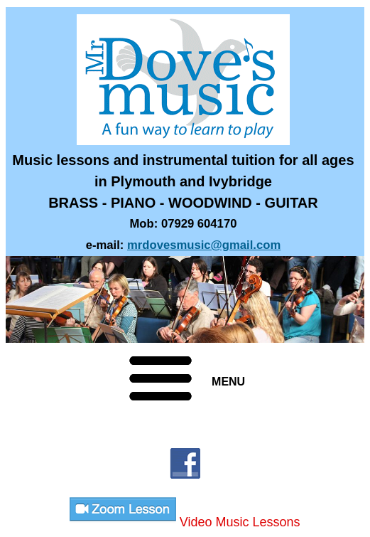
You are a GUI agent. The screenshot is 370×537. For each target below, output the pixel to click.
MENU (228, 382)
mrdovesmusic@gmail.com (204, 245)
